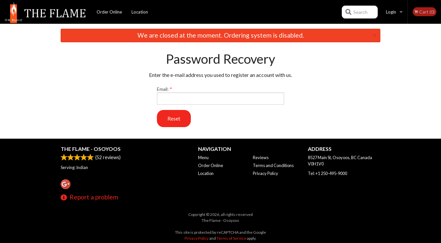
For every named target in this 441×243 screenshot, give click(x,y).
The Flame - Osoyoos (91, 149)
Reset (173, 118)
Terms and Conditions (273, 165)
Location (140, 12)
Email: (220, 95)
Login (391, 12)
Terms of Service (231, 238)
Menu (203, 157)
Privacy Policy (265, 173)
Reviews (261, 157)
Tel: (327, 173)
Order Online (109, 12)
